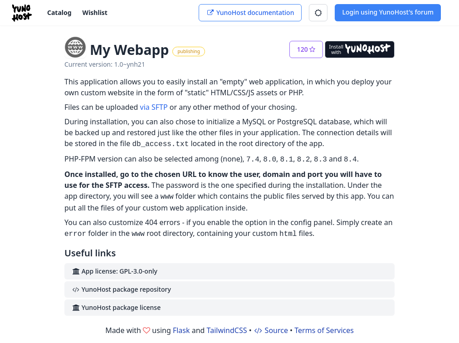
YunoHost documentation (250, 12)
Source (271, 330)
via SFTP (154, 107)
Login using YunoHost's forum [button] (388, 12)
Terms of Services (324, 330)
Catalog (59, 12)
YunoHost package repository (121, 289)
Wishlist (95, 12)
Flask (181, 330)
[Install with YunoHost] (360, 49)
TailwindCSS (227, 330)
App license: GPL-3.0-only (114, 271)
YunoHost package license (116, 307)
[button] (318, 12)
